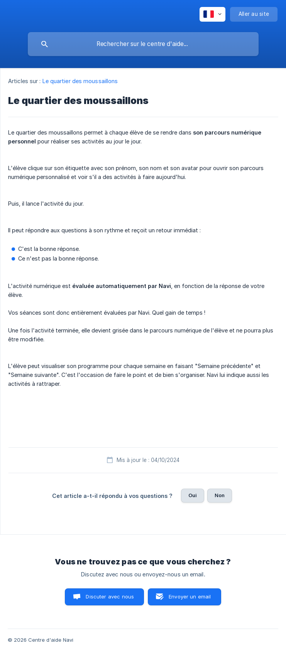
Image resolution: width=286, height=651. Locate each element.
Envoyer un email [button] (190, 596)
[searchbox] (143, 44)
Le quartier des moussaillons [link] (80, 81)
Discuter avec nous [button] (110, 596)
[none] (212, 14)
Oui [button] (192, 495)
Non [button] (220, 495)
